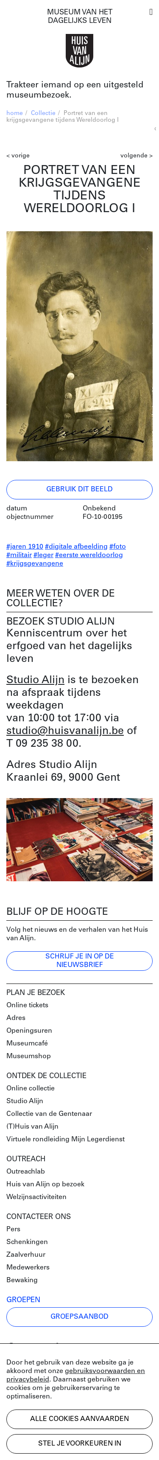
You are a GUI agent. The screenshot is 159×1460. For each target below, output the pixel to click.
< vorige (18, 156)
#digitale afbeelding (76, 547)
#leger (43, 555)
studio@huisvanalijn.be (65, 731)
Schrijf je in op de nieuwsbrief (79, 961)
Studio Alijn (35, 680)
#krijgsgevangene (34, 563)
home (14, 113)
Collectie (43, 113)
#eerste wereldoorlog (89, 555)
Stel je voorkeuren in (79, 1443)
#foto (117, 547)
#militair (19, 555)
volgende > (136, 156)
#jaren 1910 (24, 547)
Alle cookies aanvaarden (79, 1419)
